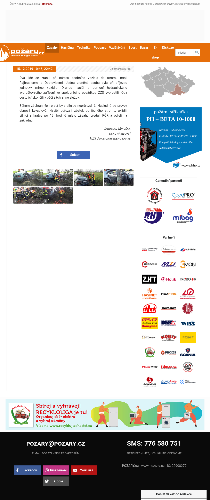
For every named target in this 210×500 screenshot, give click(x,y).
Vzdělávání (117, 48)
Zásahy (52, 48)
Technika (83, 48)
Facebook (30, 470)
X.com (58, 481)
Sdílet (75, 155)
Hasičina (67, 48)
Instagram (58, 470)
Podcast (100, 48)
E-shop (155, 52)
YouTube (86, 470)
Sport (132, 48)
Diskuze (168, 48)
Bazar (144, 48)
